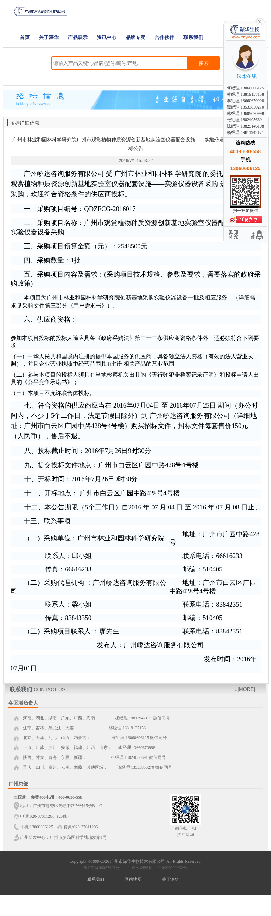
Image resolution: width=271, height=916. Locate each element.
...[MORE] (244, 689)
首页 (25, 37)
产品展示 (78, 37)
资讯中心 (106, 37)
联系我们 (193, 37)
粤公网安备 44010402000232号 (157, 867)
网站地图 (133, 879)
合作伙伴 (164, 37)
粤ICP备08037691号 (102, 867)
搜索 (204, 63)
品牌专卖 (135, 37)
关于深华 (49, 37)
